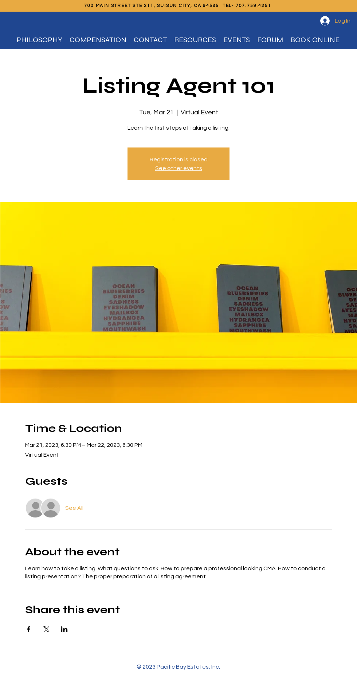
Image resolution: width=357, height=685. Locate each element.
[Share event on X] (46, 629)
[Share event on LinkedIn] (64, 629)
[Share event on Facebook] (28, 629)
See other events (178, 168)
